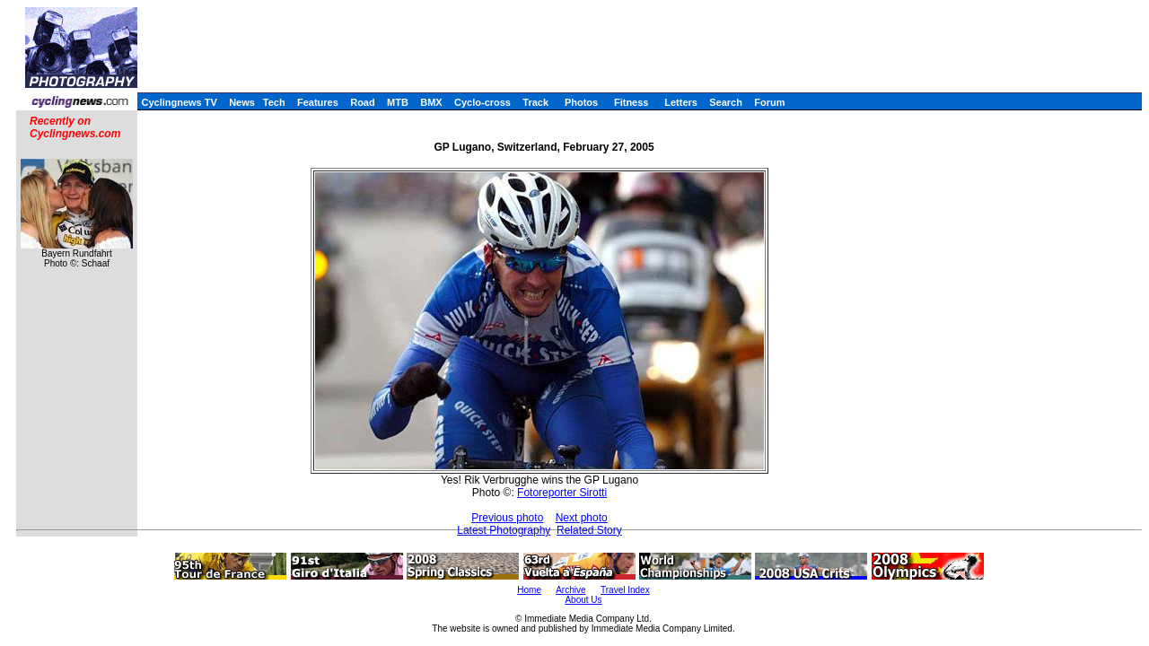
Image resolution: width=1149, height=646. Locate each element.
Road (362, 102)
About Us (583, 600)
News (242, 102)
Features (317, 102)
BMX (431, 102)
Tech (274, 102)
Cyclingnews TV (178, 102)
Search (725, 102)
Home (529, 590)
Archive (570, 590)
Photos (581, 102)
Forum (769, 102)
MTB (397, 102)
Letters (680, 102)
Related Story (589, 530)
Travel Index (625, 590)
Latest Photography (503, 530)
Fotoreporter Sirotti (562, 492)
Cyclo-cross (482, 102)
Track (535, 102)
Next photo (582, 517)
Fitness (631, 102)
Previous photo (507, 517)
